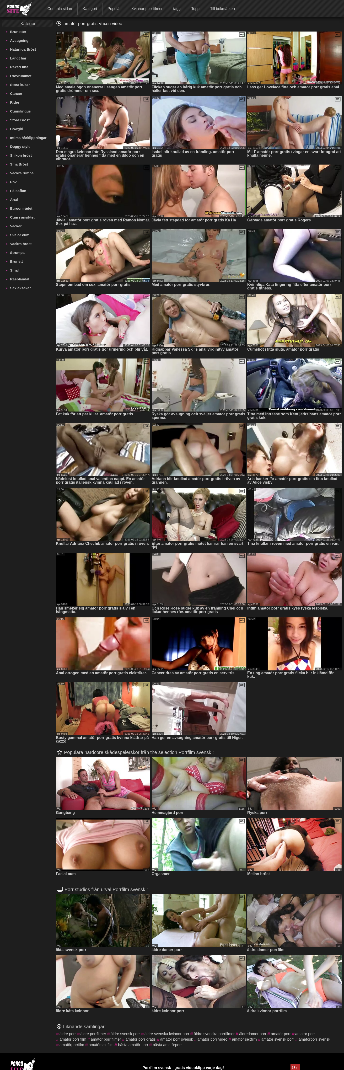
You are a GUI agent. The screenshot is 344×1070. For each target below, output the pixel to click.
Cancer (16, 93)
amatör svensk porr (277, 1039)
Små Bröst (19, 164)
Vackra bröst (21, 244)
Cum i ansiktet (22, 217)
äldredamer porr (252, 1034)
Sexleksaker (20, 288)
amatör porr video (212, 1039)
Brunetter (18, 32)
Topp (195, 9)
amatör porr (281, 1034)
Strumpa (17, 253)
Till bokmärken (222, 9)
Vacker (16, 226)
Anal (14, 200)
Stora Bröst (20, 120)
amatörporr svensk (314, 1039)
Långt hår (18, 58)
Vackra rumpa (21, 173)
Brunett (16, 261)
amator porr (305, 1034)
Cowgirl (16, 129)
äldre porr (67, 1034)
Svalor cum (19, 235)
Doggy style (20, 146)
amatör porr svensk (176, 1039)
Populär (114, 9)
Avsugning (19, 40)
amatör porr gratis (140, 1039)
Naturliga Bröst (23, 49)
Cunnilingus (20, 111)
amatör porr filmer (106, 1039)
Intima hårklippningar (28, 138)
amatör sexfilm (244, 1039)
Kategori (90, 9)
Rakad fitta (19, 67)
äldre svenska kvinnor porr (167, 1034)
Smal (14, 270)
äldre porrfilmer (93, 1034)
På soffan (18, 191)
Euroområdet (21, 208)
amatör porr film (72, 1039)
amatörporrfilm (71, 1045)
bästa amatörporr (167, 1045)
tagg (177, 9)
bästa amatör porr (133, 1045)
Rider (14, 102)
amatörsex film (101, 1045)
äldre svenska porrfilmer (214, 1034)
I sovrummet (20, 76)
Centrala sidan (59, 9)
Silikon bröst (21, 155)
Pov (13, 182)
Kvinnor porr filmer (147, 9)
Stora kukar (20, 85)
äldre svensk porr (125, 1034)
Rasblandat (19, 279)
